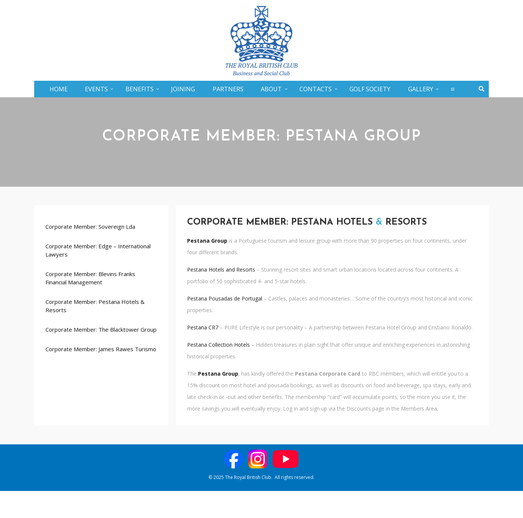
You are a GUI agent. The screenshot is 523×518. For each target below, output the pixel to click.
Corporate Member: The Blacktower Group (101, 329)
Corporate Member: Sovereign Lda (90, 226)
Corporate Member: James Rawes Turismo (100, 349)
